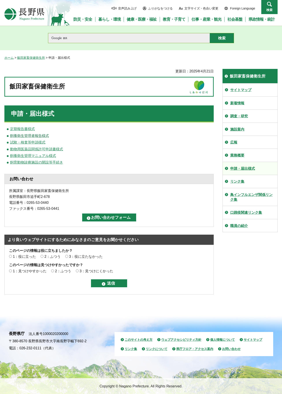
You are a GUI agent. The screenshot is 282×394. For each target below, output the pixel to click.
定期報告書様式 (22, 129)
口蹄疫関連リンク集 (246, 212)
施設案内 (237, 129)
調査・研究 (239, 116)
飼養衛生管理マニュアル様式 (33, 156)
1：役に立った (24, 256)
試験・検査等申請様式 (27, 142)
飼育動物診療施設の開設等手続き (36, 162)
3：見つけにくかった (96, 271)
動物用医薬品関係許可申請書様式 (36, 149)
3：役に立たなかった (86, 256)
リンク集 (237, 181)
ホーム (9, 57)
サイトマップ (240, 90)
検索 (269, 10)
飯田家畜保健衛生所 (31, 57)
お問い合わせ (231, 349)
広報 (233, 142)
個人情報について (222, 339)
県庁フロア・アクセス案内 (194, 349)
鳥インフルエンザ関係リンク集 (251, 197)
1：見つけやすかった (29, 271)
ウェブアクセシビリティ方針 (181, 339)
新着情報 (237, 103)
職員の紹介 (239, 226)
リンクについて (156, 349)
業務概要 (237, 155)
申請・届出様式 (242, 168)
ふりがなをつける (160, 8)
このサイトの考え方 (138, 339)
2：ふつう (53, 256)
